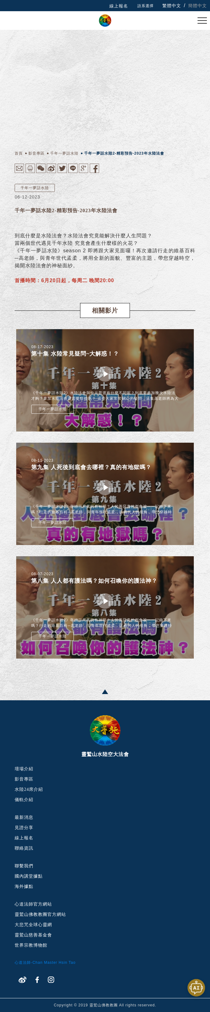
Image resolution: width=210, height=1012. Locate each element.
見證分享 (24, 827)
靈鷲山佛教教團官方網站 (40, 914)
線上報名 (118, 5)
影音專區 (24, 779)
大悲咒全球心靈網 (33, 924)
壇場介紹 (24, 769)
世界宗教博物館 (31, 945)
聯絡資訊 (24, 848)
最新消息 (24, 817)
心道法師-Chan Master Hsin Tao (45, 962)
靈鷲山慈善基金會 (33, 935)
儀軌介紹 (24, 799)
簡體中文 (197, 5)
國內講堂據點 (29, 876)
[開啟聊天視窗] (196, 987)
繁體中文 (171, 5)
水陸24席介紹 (29, 789)
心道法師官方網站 (33, 904)
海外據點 (24, 886)
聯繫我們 (24, 866)
